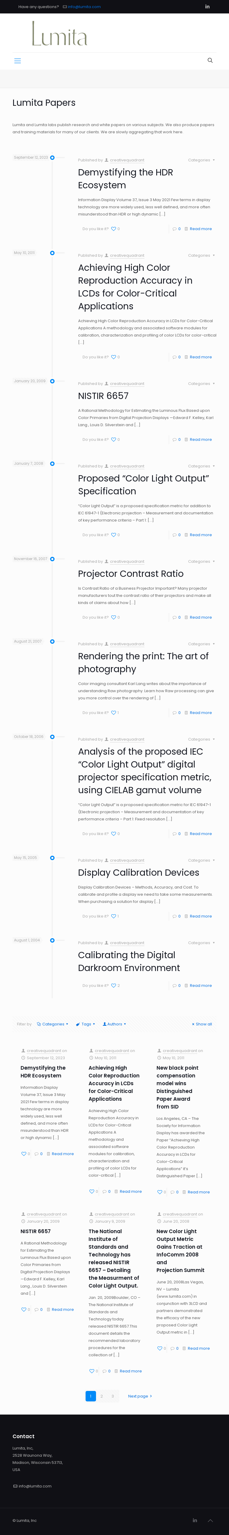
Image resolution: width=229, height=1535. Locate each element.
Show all (201, 1024)
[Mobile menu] (18, 61)
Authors (115, 1024)
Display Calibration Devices (138, 872)
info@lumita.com (84, 7)
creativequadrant (127, 160)
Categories (53, 1024)
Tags (85, 1024)
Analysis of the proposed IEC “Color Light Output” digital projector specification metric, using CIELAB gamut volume (144, 770)
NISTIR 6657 (103, 396)
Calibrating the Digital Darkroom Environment (129, 961)
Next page (141, 1396)
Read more (201, 229)
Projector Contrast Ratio (131, 574)
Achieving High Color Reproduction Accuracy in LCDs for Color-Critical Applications (135, 287)
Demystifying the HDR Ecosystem (125, 179)
